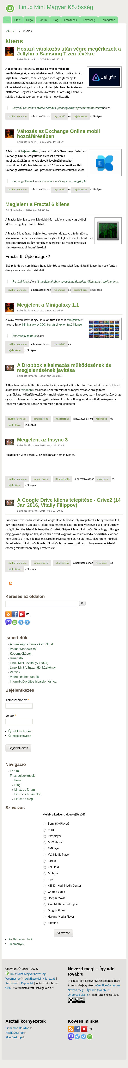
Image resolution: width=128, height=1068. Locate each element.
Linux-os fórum (24, 789)
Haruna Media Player (61, 916)
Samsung (73, 108)
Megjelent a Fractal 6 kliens (37, 204)
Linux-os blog (23, 799)
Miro (51, 830)
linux (116, 281)
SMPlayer (54, 848)
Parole (52, 861)
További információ (18, 116)
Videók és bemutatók (24, 676)
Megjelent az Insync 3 (42, 439)
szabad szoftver (37, 108)
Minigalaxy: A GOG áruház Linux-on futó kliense (52, 324)
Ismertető (16, 658)
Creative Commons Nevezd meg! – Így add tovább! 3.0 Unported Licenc (94, 990)
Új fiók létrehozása (20, 731)
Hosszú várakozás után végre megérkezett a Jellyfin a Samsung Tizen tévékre (69, 51)
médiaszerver (95, 108)
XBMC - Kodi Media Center (64, 885)
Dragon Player (56, 910)
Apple (82, 181)
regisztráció (59, 116)
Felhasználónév (17, 700)
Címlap (10, 31)
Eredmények (16, 944)
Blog (55, 20)
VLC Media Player (59, 854)
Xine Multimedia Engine (63, 904)
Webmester (13, 978)
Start (17, 20)
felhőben (27, 390)
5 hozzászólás (62, 562)
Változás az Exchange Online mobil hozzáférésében (58, 133)
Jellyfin (16, 108)
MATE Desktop (15, 1032)
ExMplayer (54, 836)
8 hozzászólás (62, 418)
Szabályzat (11, 983)
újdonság (61, 108)
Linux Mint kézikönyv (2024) (29, 663)
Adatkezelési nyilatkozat (40, 978)
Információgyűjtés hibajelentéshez (33, 681)
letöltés (51, 108)
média (82, 108)
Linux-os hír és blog (27, 794)
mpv (50, 879)
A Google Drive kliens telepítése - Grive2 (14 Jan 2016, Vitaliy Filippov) (69, 502)
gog (28, 336)
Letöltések (70, 20)
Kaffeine (53, 923)
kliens (106, 108)
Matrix (25, 281)
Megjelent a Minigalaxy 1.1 (48, 305)
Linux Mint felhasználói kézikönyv (33, 667)
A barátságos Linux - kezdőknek (32, 644)
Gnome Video (56, 892)
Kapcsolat (27, 983)
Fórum (43, 20)
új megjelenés (45, 281)
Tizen (24, 108)
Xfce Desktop (14, 1037)
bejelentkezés (80, 116)
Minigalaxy (74, 320)
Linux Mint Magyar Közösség (58, 6)
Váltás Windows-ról (23, 649)
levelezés (53, 181)
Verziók (15, 672)
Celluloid (53, 867)
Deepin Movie (56, 898)
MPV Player (55, 842)
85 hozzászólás (62, 479)
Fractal (16, 281)
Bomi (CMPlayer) (58, 823)
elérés (44, 181)
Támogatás (108, 20)
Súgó (29, 20)
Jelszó (11, 716)
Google (63, 181)
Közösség (89, 20)
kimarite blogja (41, 418)
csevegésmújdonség (71, 281)
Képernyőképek (20, 653)
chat (56, 281)
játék (34, 336)
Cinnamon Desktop (18, 1028)
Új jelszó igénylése (19, 736)
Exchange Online (22, 181)
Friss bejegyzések (22, 775)
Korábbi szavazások (20, 939)
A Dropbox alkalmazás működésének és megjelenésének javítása (64, 367)
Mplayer (53, 873)
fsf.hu (10, 988)
